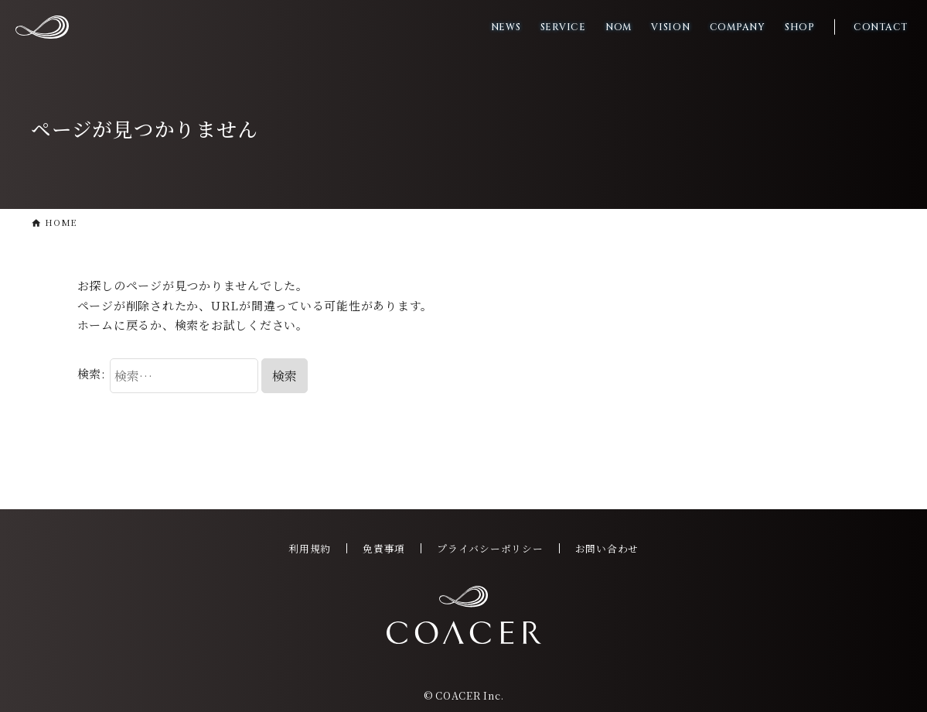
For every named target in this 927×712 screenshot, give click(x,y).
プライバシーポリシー (490, 548)
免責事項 (384, 548)
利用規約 (309, 548)
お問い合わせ (607, 548)
